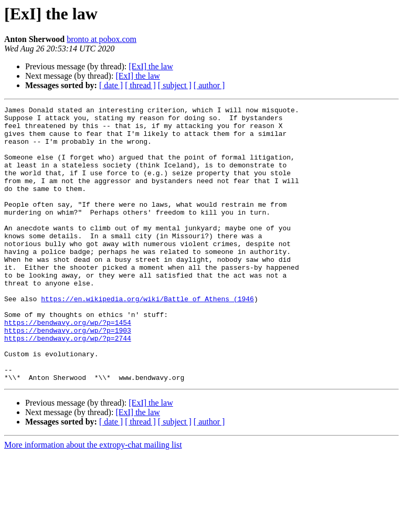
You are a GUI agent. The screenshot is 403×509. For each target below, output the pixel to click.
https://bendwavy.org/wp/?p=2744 (67, 385)
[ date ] (111, 85)
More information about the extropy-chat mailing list (93, 499)
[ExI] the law (151, 66)
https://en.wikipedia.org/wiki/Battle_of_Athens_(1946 (147, 338)
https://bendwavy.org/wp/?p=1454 (67, 366)
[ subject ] (175, 85)
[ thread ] (140, 85)
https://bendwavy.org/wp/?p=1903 (67, 375)
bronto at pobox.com (101, 39)
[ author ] (209, 85)
